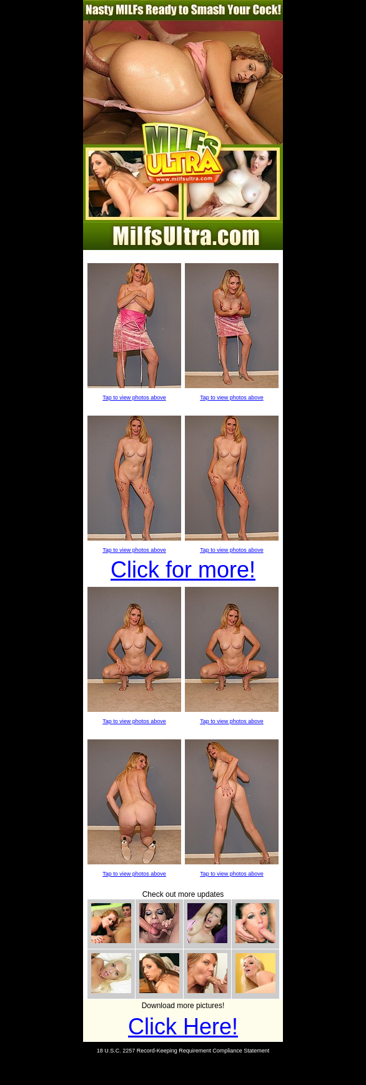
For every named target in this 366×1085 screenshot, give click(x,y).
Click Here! (183, 1026)
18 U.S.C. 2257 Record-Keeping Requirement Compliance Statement (183, 1051)
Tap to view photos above (134, 397)
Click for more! (183, 569)
